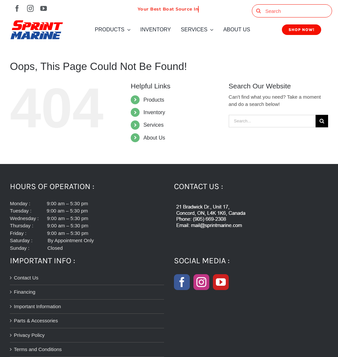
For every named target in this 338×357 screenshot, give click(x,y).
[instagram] (30, 8)
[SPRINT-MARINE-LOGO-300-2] (36, 22)
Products (153, 100)
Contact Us (26, 277)
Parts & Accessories (36, 320)
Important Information (37, 306)
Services (153, 125)
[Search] (292, 10)
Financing (24, 292)
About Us (154, 138)
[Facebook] (182, 282)
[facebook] (17, 8)
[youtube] (43, 8)
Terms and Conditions (38, 349)
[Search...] (272, 121)
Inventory (154, 112)
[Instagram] (201, 282)
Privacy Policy (29, 335)
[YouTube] (221, 282)
